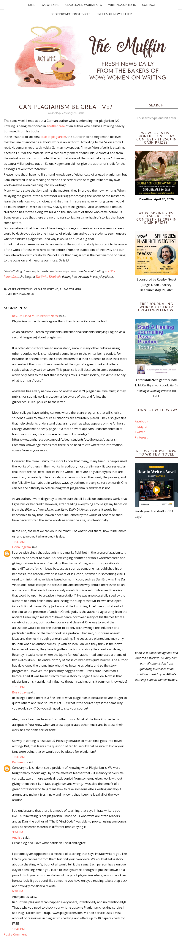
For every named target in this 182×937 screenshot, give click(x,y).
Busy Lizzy (19, 692)
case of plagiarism (53, 137)
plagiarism (26, 294)
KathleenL (19, 762)
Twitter (140, 432)
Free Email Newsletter (114, 14)
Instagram (142, 427)
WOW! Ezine (50, 4)
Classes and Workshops (83, 4)
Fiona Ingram (21, 547)
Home (31, 4)
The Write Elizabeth (48, 277)
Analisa (17, 837)
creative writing (46, 289)
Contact (149, 4)
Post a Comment (15, 934)
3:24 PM (17, 832)
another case (56, 126)
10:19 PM (18, 687)
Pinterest (141, 437)
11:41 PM (18, 929)
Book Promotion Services (70, 14)
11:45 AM (18, 542)
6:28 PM (17, 891)
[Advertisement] (156, 585)
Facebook (141, 421)
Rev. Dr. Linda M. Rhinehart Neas (35, 316)
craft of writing (20, 289)
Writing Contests (122, 4)
